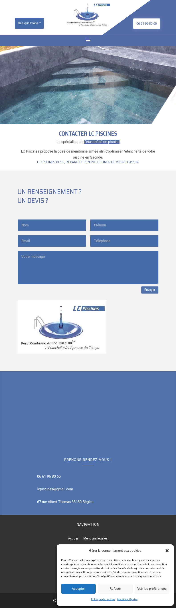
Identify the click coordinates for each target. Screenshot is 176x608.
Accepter (78, 589)
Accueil (73, 538)
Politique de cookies (103, 599)
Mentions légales (127, 599)
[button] (167, 550)
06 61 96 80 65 (146, 23)
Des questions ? (29, 23)
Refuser (115, 589)
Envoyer (149, 290)
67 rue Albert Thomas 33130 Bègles (65, 502)
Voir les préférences (152, 589)
